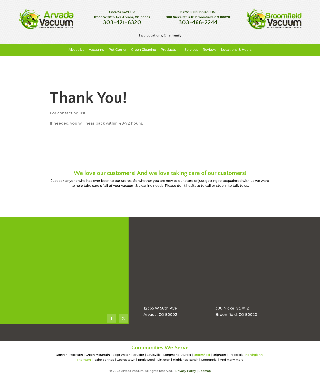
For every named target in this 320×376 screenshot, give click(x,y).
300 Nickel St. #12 (232, 308)
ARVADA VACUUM (122, 12)
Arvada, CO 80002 (160, 314)
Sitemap (205, 371)
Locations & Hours (236, 50)
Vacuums (96, 50)
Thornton (84, 360)
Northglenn (254, 355)
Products (168, 50)
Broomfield (202, 355)
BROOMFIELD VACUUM (198, 12)
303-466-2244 (198, 22)
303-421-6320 (122, 22)
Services (191, 50)
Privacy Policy (185, 371)
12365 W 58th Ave (160, 308)
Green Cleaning (143, 50)
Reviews (210, 50)
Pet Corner (118, 50)
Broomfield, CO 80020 (236, 314)
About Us (76, 50)
